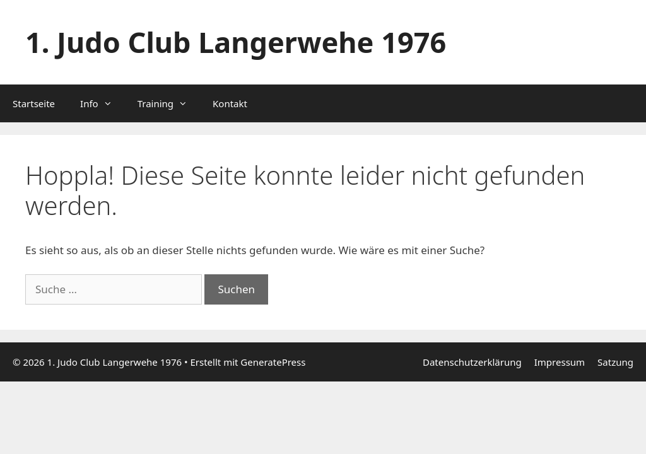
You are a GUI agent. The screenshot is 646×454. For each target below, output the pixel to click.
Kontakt (230, 103)
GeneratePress (272, 362)
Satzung (615, 362)
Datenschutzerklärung (472, 362)
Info (102, 103)
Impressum (559, 362)
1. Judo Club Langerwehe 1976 (235, 42)
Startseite (34, 103)
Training (169, 103)
